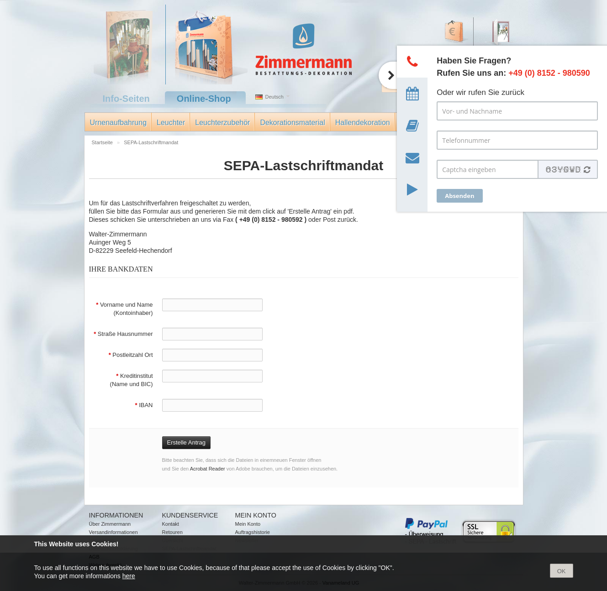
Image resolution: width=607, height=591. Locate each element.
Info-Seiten (126, 99)
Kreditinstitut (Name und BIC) (131, 379)
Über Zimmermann (110, 524)
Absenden (459, 196)
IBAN (144, 405)
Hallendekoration (362, 122)
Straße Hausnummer (123, 333)
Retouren (172, 532)
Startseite (103, 142)
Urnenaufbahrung (118, 122)
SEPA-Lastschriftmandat (151, 142)
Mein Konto (248, 524)
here (128, 576)
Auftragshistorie (252, 532)
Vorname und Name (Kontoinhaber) (124, 308)
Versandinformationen (113, 532)
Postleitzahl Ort (131, 354)
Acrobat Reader (207, 468)
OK (561, 571)
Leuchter (171, 122)
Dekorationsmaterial (292, 122)
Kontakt (170, 524)
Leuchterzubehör (222, 122)
